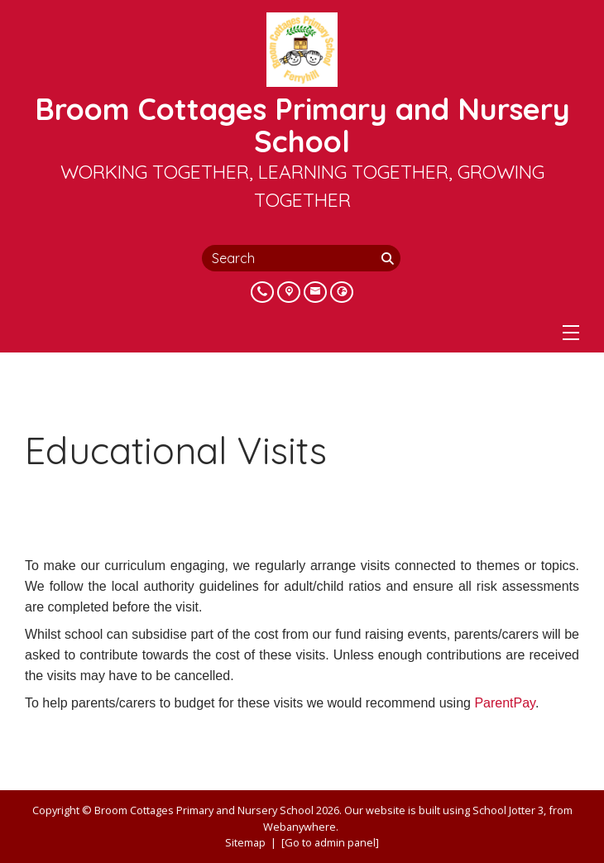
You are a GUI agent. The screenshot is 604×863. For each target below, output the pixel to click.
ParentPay (504, 703)
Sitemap (245, 842)
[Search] (388, 258)
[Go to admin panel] (330, 842)
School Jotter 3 (508, 810)
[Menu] (571, 332)
